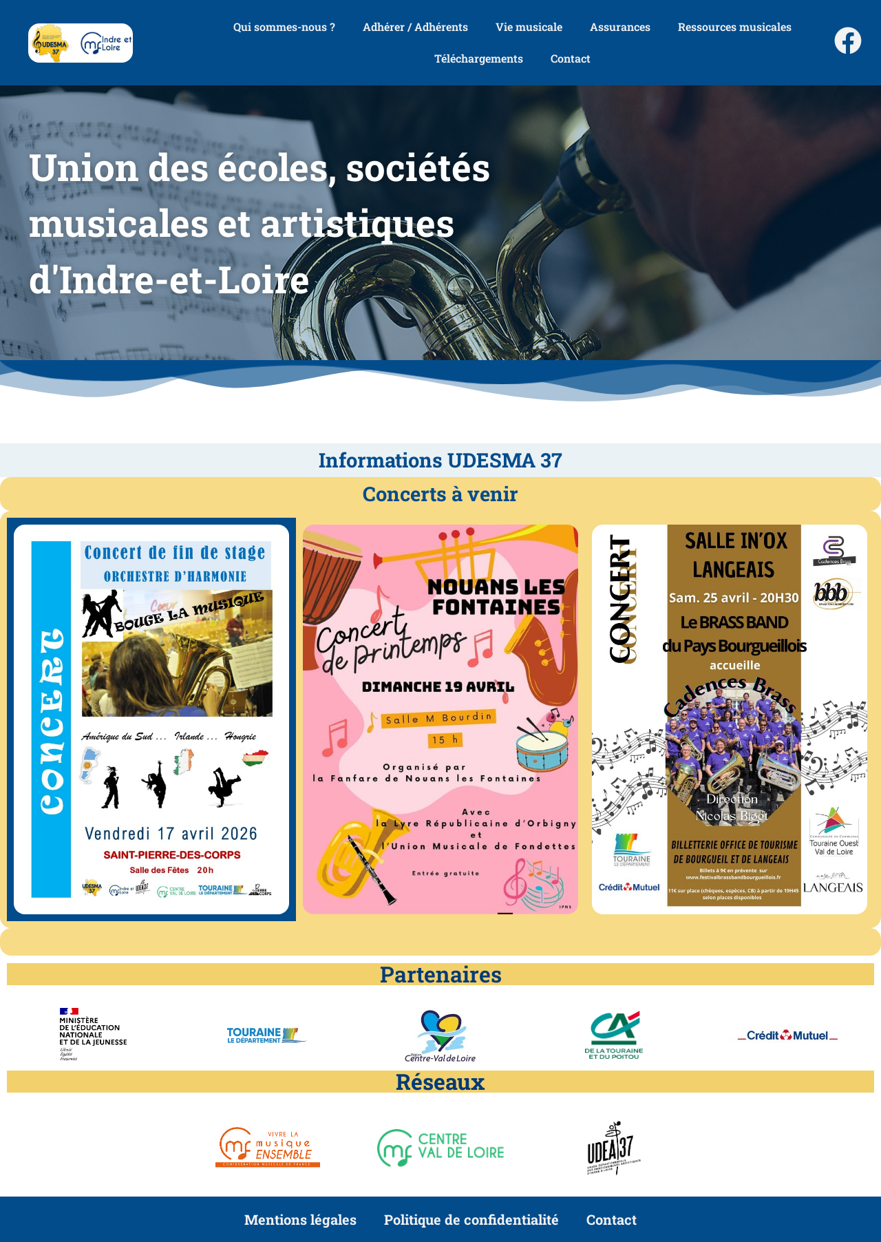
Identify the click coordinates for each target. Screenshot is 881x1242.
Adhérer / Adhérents (415, 26)
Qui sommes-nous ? (284, 26)
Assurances (620, 26)
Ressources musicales (735, 26)
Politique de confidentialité (471, 1219)
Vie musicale (529, 26)
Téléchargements (478, 58)
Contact (571, 58)
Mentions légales (300, 1219)
